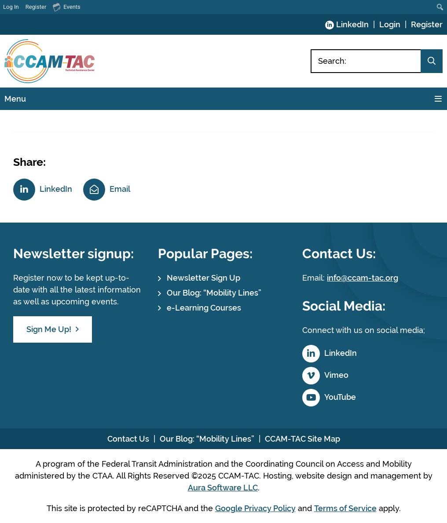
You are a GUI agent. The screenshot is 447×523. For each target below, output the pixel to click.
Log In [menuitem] (11, 7)
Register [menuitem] (36, 7)
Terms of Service (345, 508)
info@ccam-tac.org (362, 277)
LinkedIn (352, 24)
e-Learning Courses (204, 307)
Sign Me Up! (48, 329)
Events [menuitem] (66, 6)
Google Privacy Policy (255, 508)
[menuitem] (440, 7)
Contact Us (128, 438)
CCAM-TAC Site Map (302, 438)
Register (427, 24)
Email (120, 189)
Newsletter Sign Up (203, 277)
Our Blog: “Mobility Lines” (214, 292)
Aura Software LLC (223, 487)
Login (389, 24)
